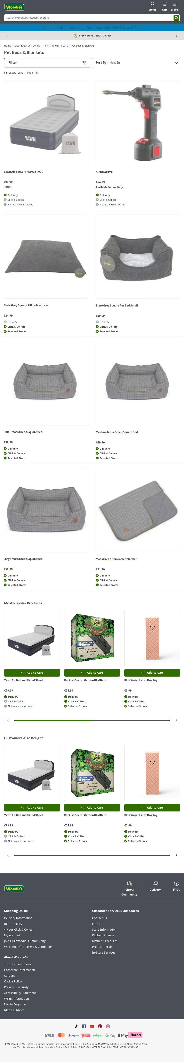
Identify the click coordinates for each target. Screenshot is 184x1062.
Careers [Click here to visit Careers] (9, 976)
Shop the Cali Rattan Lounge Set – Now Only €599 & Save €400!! (92, 27)
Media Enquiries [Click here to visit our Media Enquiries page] (15, 1004)
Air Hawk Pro (104, 172)
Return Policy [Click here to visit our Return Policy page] (13, 924)
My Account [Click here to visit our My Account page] (12, 935)
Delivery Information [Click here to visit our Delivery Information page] (18, 918)
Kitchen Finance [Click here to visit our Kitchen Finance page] (103, 935)
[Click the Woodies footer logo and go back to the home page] (14, 889)
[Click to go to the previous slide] (7, 720)
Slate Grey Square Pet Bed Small (117, 305)
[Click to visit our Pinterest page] (100, 1025)
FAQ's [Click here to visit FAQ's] (96, 924)
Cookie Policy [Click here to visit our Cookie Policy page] (13, 981)
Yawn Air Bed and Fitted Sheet (23, 171)
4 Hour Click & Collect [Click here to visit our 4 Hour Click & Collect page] (18, 930)
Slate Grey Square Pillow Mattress (26, 305)
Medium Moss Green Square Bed (117, 432)
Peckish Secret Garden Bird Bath (85, 680)
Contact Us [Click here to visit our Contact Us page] (99, 918)
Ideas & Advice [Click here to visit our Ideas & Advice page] (14, 1010)
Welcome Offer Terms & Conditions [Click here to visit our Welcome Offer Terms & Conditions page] (28, 947)
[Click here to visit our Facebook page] (84, 1025)
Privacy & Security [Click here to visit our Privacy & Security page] (16, 987)
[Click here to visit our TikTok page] (76, 1025)
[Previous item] (7, 36)
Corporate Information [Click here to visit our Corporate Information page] (19, 970)
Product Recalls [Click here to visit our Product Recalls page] (102, 947)
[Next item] (177, 36)
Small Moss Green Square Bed (23, 432)
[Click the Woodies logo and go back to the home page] (14, 7)
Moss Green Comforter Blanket (116, 559)
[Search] (176, 17)
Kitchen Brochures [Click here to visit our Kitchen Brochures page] (105, 941)
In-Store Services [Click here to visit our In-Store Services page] (103, 952)
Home (7, 46)
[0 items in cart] (164, 7)
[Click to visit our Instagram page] (108, 1025)
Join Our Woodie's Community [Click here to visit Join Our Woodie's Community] (25, 941)
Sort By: (137, 63)
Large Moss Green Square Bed (23, 559)
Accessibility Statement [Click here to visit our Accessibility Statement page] (20, 993)
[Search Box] (92, 17)
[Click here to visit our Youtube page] (92, 1025)
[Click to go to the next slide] (176, 720)
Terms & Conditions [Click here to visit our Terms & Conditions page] (17, 964)
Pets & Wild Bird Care (56, 46)
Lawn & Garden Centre (27, 46)
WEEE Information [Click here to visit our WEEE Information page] (16, 999)
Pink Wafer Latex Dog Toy (141, 680)
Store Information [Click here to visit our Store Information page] (104, 930)
